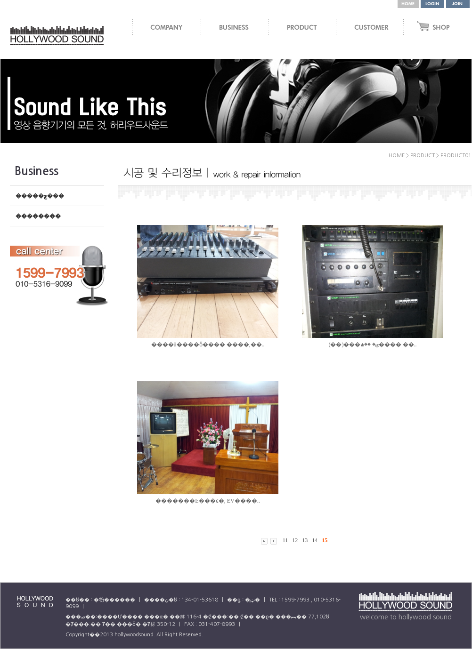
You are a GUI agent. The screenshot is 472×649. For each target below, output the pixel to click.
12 (295, 540)
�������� (38, 216)
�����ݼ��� (40, 196)
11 (285, 540)
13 (305, 540)
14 (314, 540)
